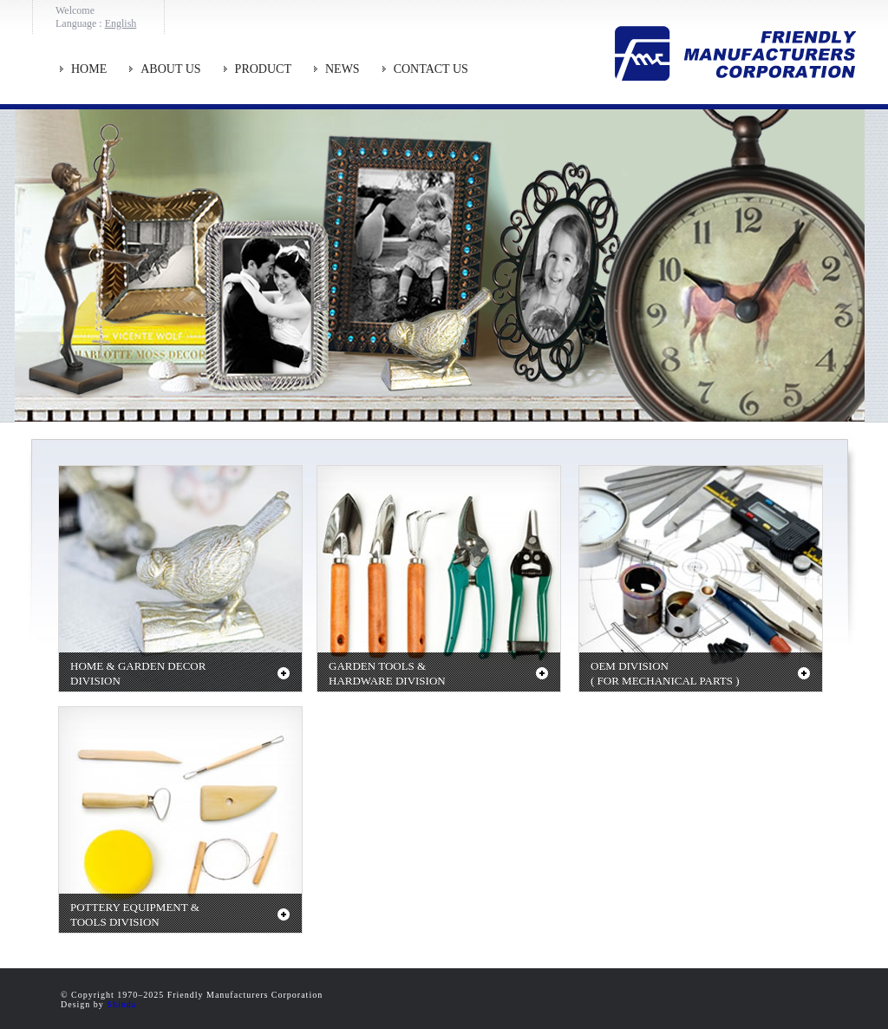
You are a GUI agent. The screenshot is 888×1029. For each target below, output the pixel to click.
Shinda (121, 1004)
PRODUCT (263, 68)
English (121, 23)
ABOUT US (170, 68)
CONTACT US (431, 68)
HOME (89, 68)
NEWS (342, 68)
